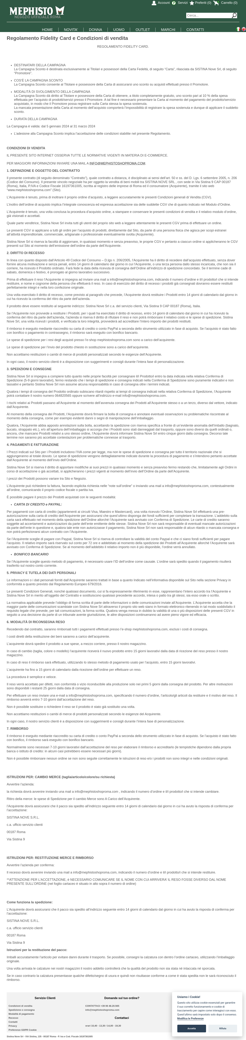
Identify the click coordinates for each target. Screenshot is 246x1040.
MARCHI (168, 30)
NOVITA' (71, 30)
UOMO (118, 30)
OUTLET (143, 30)
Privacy (13, 1026)
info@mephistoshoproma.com (102, 1010)
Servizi (180, 3)
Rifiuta (222, 1028)
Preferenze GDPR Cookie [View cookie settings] (23, 1030)
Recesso (13, 1018)
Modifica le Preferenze (190, 1018)
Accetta (191, 1028)
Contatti (13, 1022)
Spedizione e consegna (22, 1010)
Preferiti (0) (200, 3)
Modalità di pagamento (21, 1014)
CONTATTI (195, 30)
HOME (47, 30)
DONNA (95, 30)
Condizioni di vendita (20, 1006)
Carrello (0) (225, 3)
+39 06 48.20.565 (110, 1006)
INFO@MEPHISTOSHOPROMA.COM (117, 163)
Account (161, 3)
